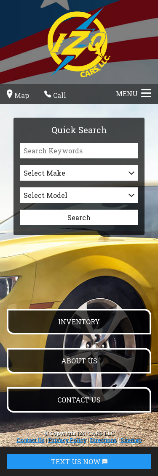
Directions (103, 440)
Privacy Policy (67, 440)
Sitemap (131, 440)
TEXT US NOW (79, 461)
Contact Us (30, 440)
